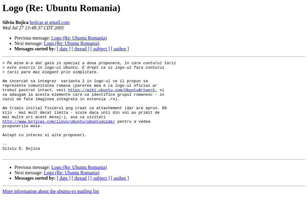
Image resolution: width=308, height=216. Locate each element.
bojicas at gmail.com (50, 22)
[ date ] (63, 48)
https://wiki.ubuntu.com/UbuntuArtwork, (112, 96)
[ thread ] (80, 48)
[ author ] (120, 48)
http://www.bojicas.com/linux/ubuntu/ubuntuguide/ (58, 133)
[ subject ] (100, 48)
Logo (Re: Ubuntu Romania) (79, 37)
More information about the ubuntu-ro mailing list (50, 210)
